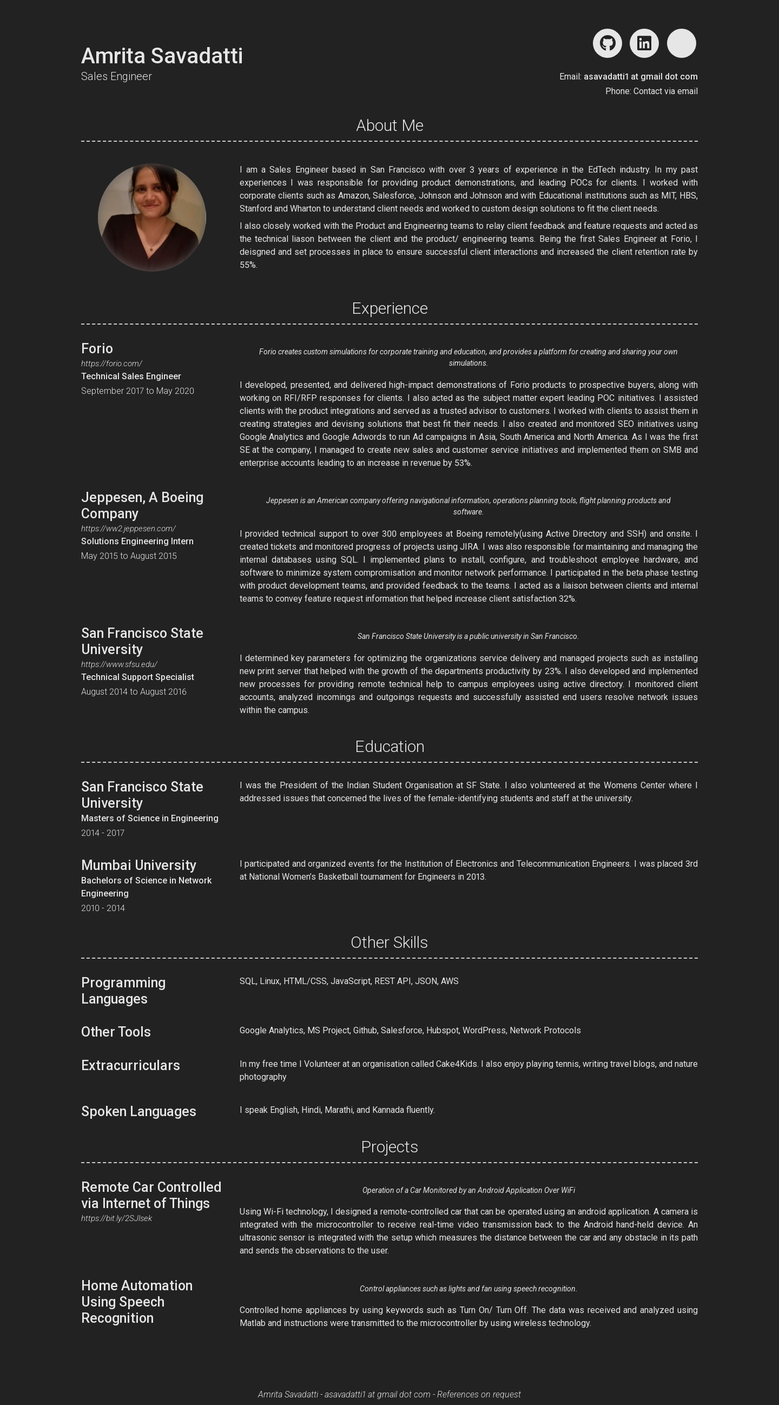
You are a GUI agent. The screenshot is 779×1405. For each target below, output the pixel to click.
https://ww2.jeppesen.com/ (128, 528)
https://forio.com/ (111, 363)
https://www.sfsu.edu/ (119, 664)
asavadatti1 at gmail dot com (641, 76)
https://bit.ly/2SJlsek (116, 1218)
